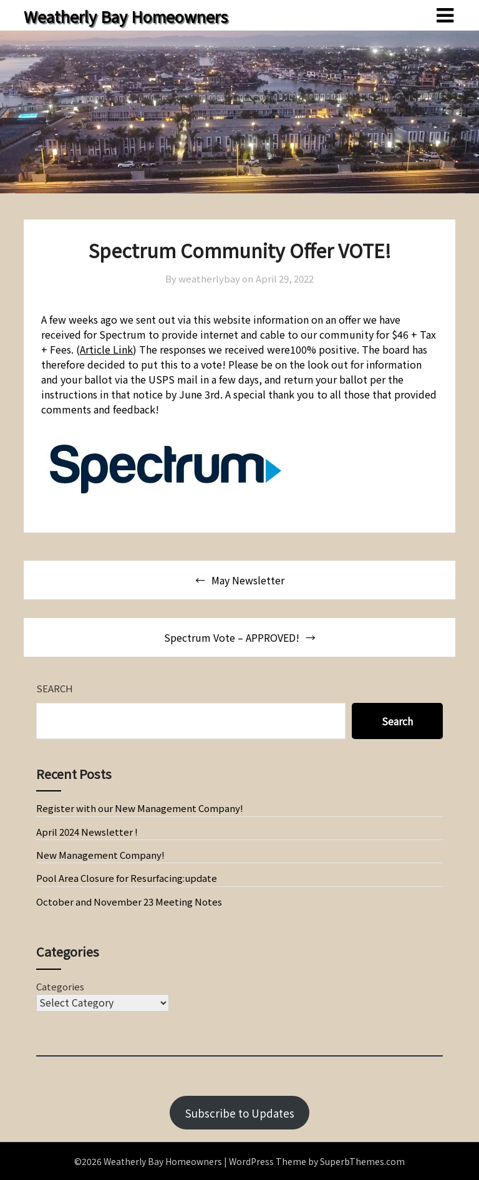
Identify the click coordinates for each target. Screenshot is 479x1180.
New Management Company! (100, 854)
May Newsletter (247, 580)
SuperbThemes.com (362, 1161)
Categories (60, 986)
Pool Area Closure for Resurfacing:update (126, 877)
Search (54, 688)
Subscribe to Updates (239, 1113)
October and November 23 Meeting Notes (129, 901)
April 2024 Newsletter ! (87, 831)
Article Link (106, 349)
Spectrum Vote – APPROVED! (231, 637)
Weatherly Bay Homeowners (126, 16)
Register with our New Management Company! (139, 808)
